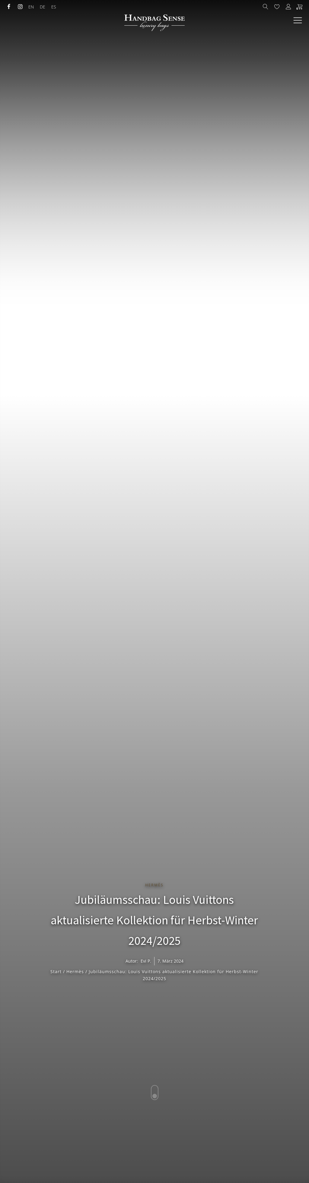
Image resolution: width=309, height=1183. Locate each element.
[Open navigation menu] (297, 20)
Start (56, 971)
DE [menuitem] (42, 7)
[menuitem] (31, 7)
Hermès (154, 885)
